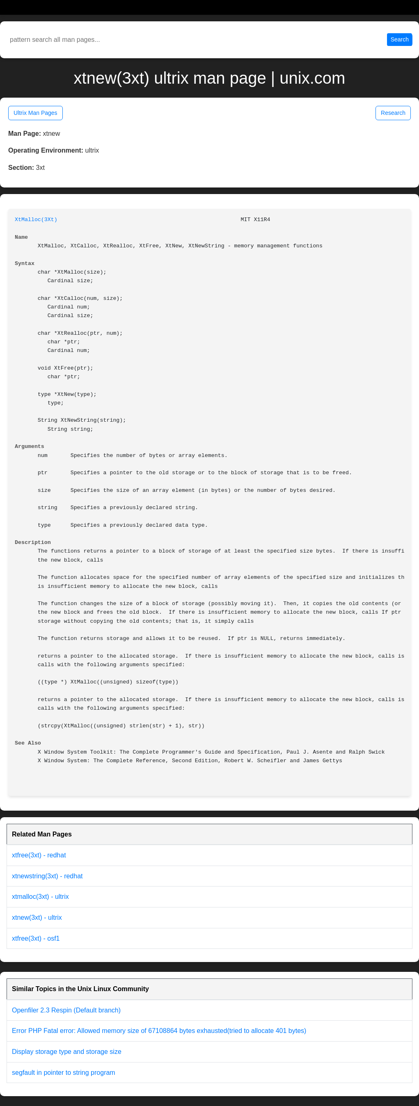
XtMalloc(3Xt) (36, 220)
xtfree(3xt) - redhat (39, 855)
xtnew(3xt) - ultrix (37, 917)
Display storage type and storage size (66, 1051)
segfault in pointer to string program (63, 1072)
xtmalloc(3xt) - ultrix (40, 896)
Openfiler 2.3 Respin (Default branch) (66, 1010)
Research (393, 113)
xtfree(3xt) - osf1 (36, 938)
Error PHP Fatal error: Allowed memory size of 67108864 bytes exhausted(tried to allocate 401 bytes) (159, 1030)
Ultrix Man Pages (35, 113)
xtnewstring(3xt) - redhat (47, 876)
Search (400, 39)
